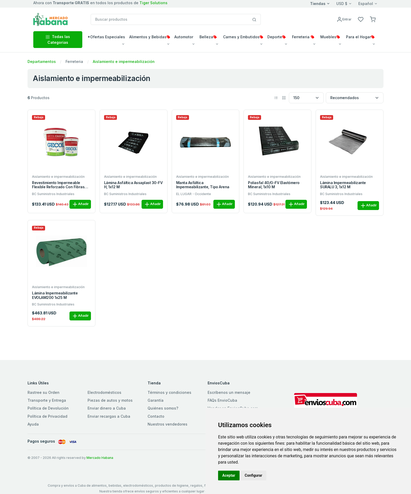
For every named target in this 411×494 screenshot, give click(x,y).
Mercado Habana (99, 458)
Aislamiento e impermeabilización (124, 61)
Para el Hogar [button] (360, 37)
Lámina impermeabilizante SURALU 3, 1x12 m (343, 185)
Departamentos (42, 61)
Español (365, 3)
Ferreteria (74, 61)
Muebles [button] (330, 37)
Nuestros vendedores (167, 424)
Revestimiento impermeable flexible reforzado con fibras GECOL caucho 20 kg (58, 185)
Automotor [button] (183, 37)
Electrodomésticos (104, 392)
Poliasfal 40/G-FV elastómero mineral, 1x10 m (274, 185)
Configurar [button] (253, 475)
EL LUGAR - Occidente (193, 194)
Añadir (80, 204)
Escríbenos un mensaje (229, 392)
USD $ (341, 3)
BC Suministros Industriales (53, 194)
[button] (373, 19)
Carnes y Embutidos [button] (243, 37)
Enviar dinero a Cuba (107, 408)
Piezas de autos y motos (110, 400)
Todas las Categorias (58, 39)
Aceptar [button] (228, 475)
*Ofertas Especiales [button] (106, 37)
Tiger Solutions (153, 3)
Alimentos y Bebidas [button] (149, 37)
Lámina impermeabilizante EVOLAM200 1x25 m (55, 295)
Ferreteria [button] (303, 37)
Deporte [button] (276, 37)
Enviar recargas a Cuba (109, 416)
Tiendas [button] (318, 3)
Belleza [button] (208, 37)
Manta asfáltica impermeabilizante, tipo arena (202, 185)
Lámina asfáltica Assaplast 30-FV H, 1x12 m (133, 185)
